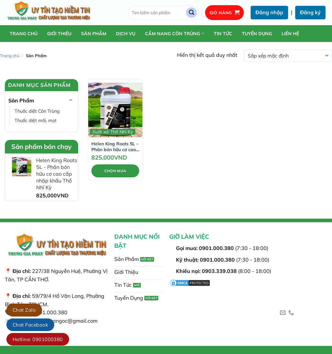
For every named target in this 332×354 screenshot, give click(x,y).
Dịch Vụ (125, 33)
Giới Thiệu (59, 33)
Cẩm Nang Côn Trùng (174, 33)
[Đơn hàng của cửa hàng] (288, 55)
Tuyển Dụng (257, 33)
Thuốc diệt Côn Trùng (37, 111)
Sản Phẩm (93, 33)
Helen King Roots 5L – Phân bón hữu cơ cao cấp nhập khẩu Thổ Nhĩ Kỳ (115, 146)
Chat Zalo (24, 310)
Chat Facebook (30, 325)
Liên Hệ (290, 33)
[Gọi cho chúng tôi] (291, 313)
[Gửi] (191, 12)
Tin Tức (223, 33)
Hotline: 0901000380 (38, 339)
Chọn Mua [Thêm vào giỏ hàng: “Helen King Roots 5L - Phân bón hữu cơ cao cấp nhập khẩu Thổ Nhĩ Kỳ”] (115, 170)
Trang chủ (23, 33)
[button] (224, 12)
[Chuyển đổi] (71, 100)
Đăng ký (310, 12)
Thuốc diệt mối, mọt (36, 120)
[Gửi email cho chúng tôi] (282, 313)
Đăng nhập (269, 12)
